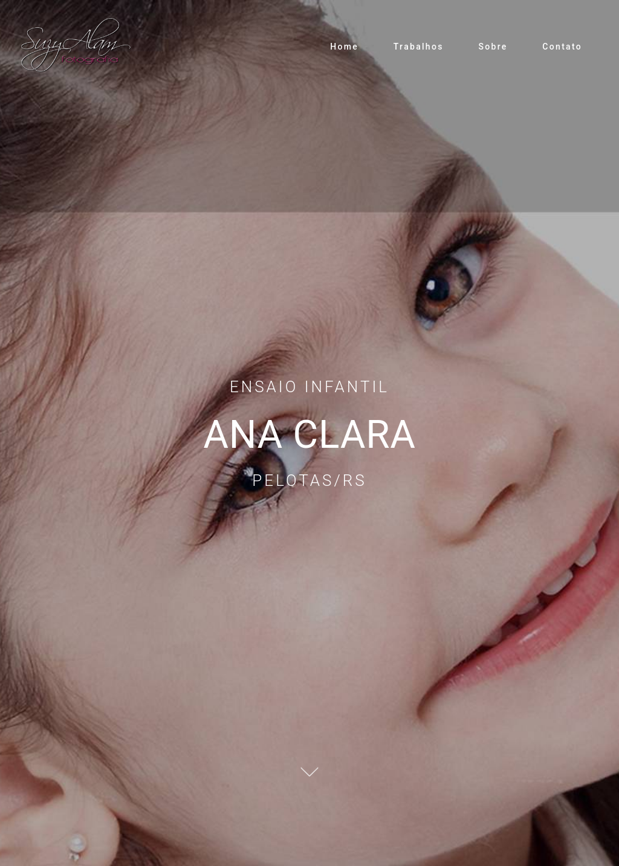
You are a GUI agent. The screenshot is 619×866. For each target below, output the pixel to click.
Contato (562, 46)
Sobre (492, 46)
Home (344, 46)
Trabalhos (419, 46)
